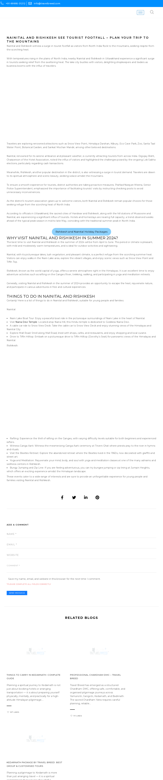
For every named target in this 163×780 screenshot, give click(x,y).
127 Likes (13, 721)
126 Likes (116, 725)
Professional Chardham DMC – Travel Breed (79, 683)
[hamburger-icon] (144, 12)
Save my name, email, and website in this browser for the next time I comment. (54, 586)
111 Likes (64, 725)
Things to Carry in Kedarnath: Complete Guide (27, 683)
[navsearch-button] (155, 12)
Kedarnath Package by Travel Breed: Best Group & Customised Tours (131, 685)
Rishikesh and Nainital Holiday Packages (82, 236)
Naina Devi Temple (26, 328)
